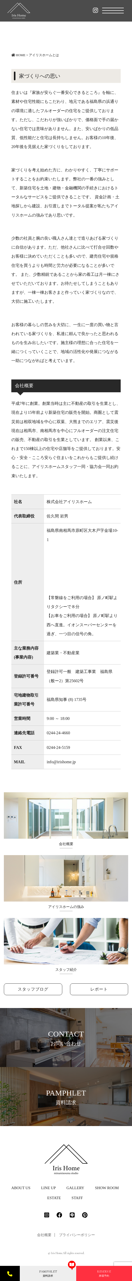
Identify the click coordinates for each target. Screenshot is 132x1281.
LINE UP (48, 1188)
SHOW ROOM (107, 1188)
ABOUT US (20, 1188)
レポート (99, 989)
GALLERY (75, 1188)
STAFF (77, 1198)
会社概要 (44, 1235)
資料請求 (48, 1273)
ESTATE (54, 1198)
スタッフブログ (33, 989)
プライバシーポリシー (77, 1235)
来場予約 (104, 1273)
